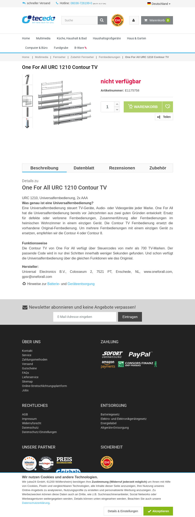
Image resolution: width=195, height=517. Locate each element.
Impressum (29, 418)
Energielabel (108, 423)
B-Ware (80, 47)
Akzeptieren (158, 511)
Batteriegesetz (110, 414)
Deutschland (158, 3)
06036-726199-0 (81, 3)
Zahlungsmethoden (34, 359)
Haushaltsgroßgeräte (107, 38)
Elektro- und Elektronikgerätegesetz (124, 418)
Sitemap (27, 381)
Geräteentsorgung (81, 284)
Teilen (164, 117)
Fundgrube (61, 47)
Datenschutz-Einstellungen (39, 432)
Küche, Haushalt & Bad (72, 38)
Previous (27, 76)
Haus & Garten (136, 38)
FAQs (25, 372)
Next (27, 127)
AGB (25, 414)
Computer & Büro (36, 47)
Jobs (25, 390)
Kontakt (27, 350)
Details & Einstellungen (123, 511)
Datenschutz (30, 427)
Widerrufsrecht (31, 423)
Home (26, 38)
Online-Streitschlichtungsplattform (44, 386)
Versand (27, 364)
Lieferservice (30, 377)
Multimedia (43, 38)
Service (26, 355)
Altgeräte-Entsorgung (115, 427)
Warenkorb (157, 20)
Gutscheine (29, 368)
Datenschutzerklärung (35, 502)
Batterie (53, 284)
